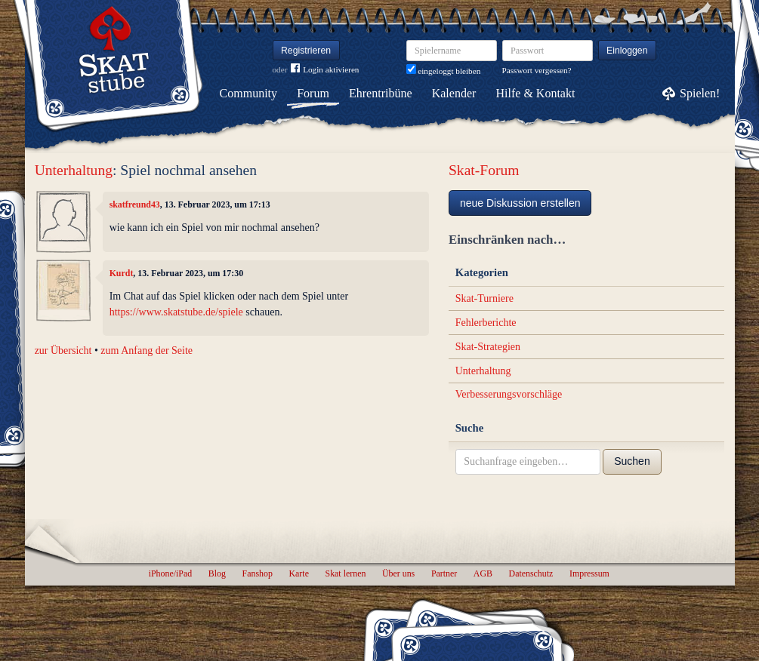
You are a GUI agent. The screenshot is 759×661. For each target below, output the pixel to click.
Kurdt (122, 273)
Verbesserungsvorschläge (509, 394)
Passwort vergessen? (537, 70)
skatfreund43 (135, 204)
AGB (483, 573)
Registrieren (306, 50)
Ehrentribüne (380, 93)
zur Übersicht (63, 350)
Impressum (589, 573)
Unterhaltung (74, 170)
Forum (313, 93)
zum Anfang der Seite (146, 350)
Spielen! (700, 93)
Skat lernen (346, 573)
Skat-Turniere (484, 298)
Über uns (398, 573)
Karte (299, 573)
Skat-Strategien (487, 346)
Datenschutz (531, 573)
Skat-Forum (484, 170)
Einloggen (627, 50)
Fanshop (257, 573)
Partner (444, 573)
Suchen (631, 461)
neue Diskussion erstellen (520, 203)
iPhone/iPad (170, 573)
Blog (217, 573)
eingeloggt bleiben (443, 70)
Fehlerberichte (486, 322)
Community (248, 93)
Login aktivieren (325, 69)
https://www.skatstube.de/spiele (176, 312)
